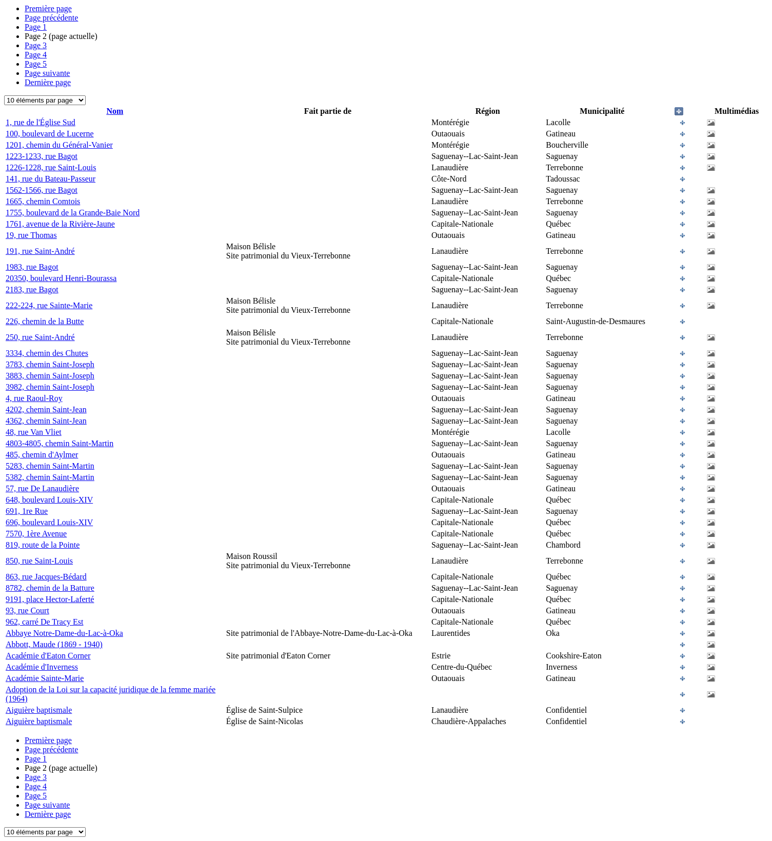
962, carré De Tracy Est (45, 621)
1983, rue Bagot (32, 267)
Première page (48, 8)
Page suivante (47, 73)
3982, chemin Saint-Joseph (50, 387)
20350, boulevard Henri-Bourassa (61, 278)
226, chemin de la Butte (45, 321)
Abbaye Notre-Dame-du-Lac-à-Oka (64, 633)
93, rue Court (27, 610)
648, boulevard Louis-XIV (49, 499)
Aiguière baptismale (39, 710)
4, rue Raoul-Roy (34, 398)
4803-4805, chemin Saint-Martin (59, 443)
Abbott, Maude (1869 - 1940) (54, 644)
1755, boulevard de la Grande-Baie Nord (73, 212)
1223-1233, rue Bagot (41, 156)
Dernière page (48, 82)
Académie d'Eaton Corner (48, 655)
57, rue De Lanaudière (42, 488)
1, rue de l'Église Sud (40, 122)
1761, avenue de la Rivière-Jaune (60, 223)
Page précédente (51, 17)
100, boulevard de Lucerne (49, 133)
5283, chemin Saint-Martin (50, 466)
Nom (114, 111)
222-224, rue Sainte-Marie (49, 305)
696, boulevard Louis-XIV (49, 522)
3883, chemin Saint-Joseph (50, 375)
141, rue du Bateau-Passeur (50, 178)
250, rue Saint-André (40, 337)
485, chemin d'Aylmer (42, 454)
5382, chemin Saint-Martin (50, 477)
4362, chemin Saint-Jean (46, 420)
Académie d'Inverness (42, 667)
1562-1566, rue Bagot (41, 190)
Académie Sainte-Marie (45, 678)
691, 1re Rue (27, 511)
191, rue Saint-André (40, 251)
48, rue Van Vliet (34, 432)
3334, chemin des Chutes (47, 353)
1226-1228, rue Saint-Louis (51, 167)
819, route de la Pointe (43, 544)
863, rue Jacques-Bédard (46, 576)
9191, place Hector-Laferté (50, 599)
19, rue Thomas (31, 235)
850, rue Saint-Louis (39, 560)
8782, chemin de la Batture (50, 588)
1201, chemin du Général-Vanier (59, 145)
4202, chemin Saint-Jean (46, 409)
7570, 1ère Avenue (36, 533)
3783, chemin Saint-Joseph (50, 364)
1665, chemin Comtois (43, 201)
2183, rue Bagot (32, 289)
